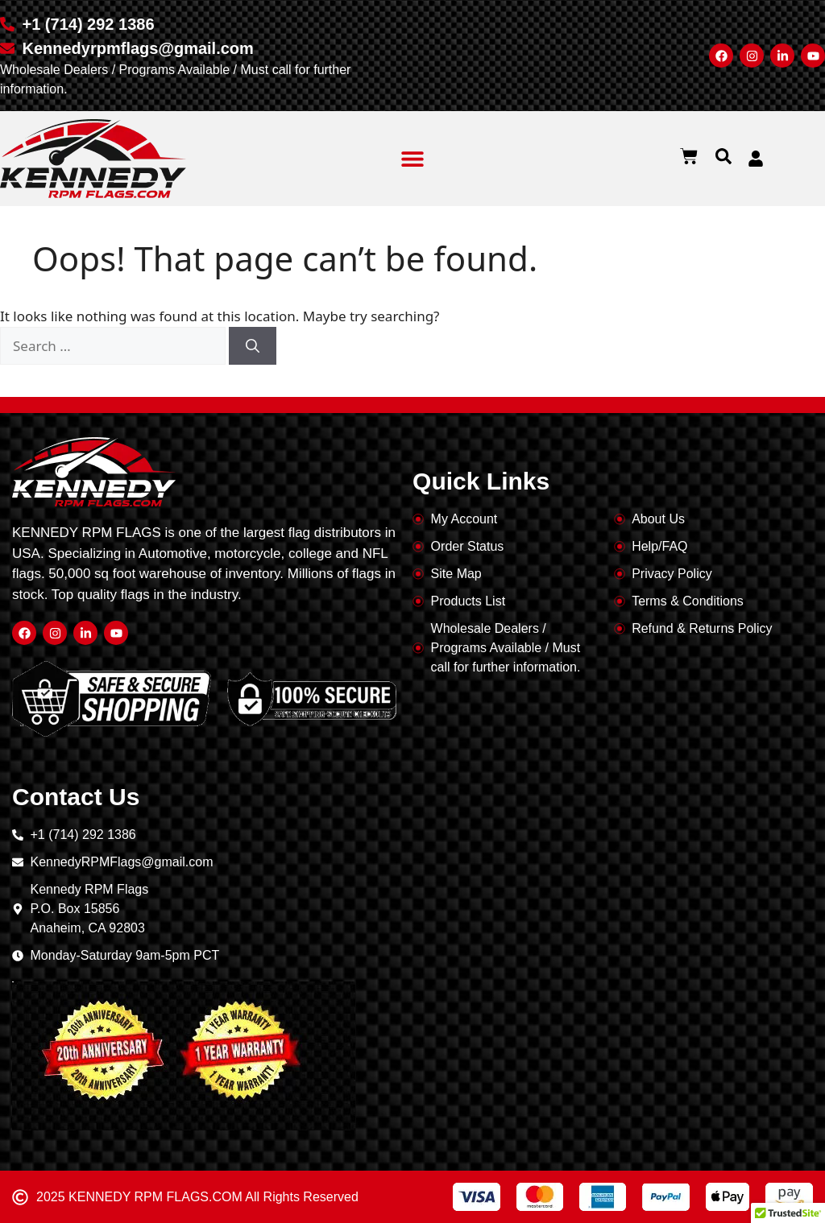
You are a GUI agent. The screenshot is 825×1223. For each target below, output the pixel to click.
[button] (413, 159)
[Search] (252, 346)
